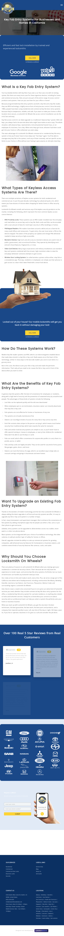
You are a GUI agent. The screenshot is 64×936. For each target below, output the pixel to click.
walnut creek (47, 902)
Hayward (38, 904)
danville (49, 895)
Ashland (38, 913)
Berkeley (58, 580)
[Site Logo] (8, 6)
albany (38, 895)
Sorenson (44, 916)
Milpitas (38, 916)
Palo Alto (44, 904)
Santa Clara (39, 909)
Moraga (38, 911)
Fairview (38, 918)
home (47, 100)
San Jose (54, 902)
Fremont (38, 906)
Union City (54, 909)
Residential (9, 866)
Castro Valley (45, 918)
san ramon (46, 897)
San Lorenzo (54, 918)
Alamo (50, 916)
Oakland (50, 913)
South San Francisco (50, 899)
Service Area (39, 866)
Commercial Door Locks (12, 871)
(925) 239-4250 (10, 899)
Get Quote (39, 874)
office (41, 100)
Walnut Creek (47, 583)
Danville (4, 583)
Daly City (51, 904)
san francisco (40, 899)
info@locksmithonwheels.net (14, 902)
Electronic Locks (10, 874)
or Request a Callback (32, 62)
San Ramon (19, 583)
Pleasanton (38, 583)
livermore (39, 897)
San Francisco (28, 583)
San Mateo (53, 906)
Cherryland (45, 911)
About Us (38, 871)
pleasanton (39, 902)
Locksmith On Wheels (26, 133)
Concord (44, 913)
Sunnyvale (47, 909)
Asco (50, 911)
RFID (36, 220)
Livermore (11, 583)
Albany (52, 580)
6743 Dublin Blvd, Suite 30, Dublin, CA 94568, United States (16, 896)
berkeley (43, 895)
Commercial (9, 869)
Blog (37, 869)
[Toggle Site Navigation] (62, 5)
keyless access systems (31, 198)
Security (8, 876)
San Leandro (45, 906)
